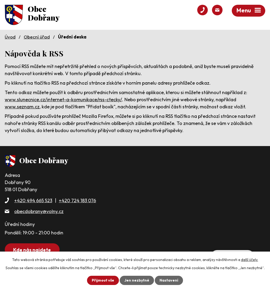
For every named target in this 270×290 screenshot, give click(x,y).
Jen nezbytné (136, 280)
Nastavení (169, 280)
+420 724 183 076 (77, 200)
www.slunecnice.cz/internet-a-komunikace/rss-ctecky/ (63, 99)
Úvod (10, 37)
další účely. (249, 259)
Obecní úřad (37, 37)
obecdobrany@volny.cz (39, 211)
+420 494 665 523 (33, 200)
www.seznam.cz (22, 107)
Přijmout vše (103, 280)
